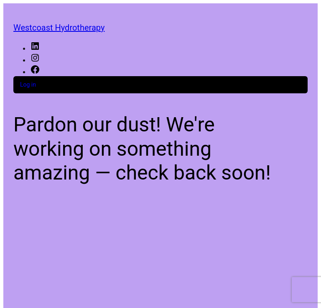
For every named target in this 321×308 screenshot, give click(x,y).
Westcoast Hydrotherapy (58, 28)
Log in (28, 84)
